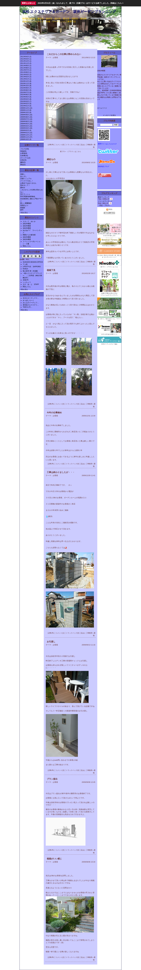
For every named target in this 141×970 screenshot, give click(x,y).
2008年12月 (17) (26, 135)
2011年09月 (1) (25, 66)
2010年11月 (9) (25, 83)
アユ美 (25, 264)
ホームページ (102, 108)
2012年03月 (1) (25, 59)
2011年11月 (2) (25, 63)
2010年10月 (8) (25, 86)
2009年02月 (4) (25, 130)
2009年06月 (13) (26, 121)
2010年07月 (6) (25, 92)
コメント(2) (60, 957)
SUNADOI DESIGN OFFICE (33, 262)
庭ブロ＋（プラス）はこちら (70, 151)
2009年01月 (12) (26, 133)
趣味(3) (23, 162)
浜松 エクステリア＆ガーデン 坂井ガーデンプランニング (69, 11)
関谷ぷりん (27, 246)
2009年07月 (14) (26, 119)
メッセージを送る (109, 115)
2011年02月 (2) (25, 77)
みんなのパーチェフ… (31, 303)
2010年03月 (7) (25, 101)
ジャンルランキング (105, 201)
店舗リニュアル (26, 179)
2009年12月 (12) (26, 108)
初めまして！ (25, 185)
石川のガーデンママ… (31, 298)
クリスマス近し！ (26, 181)
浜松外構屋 (27, 224)
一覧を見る (24, 213)
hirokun (25, 269)
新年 (22, 210)
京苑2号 (25, 280)
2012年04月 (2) (25, 57)
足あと (83, 145)
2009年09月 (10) (26, 115)
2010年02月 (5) (25, 103)
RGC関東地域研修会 (27, 196)
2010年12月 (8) (25, 81)
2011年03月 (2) (25, 74)
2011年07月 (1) (25, 70)
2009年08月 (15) (26, 117)
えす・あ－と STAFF (31, 284)
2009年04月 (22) (26, 126)
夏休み (22, 187)
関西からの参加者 (29, 235)
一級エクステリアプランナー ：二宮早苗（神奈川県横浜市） (32, 275)
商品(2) (23, 164)
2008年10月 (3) (25, 139)
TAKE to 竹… (27, 307)
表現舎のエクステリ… (31, 305)
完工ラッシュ (25, 194)
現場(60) (23, 151)
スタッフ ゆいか (29, 221)
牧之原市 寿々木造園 (30, 271)
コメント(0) (60, 145)
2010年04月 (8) (25, 99)
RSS (109, 209)
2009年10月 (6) (25, 112)
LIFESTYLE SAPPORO (32, 267)
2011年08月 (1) (25, 68)
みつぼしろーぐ (28, 300)
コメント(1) (60, 633)
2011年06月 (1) (25, 72)
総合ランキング (103, 197)
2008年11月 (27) (26, 137)
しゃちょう (27, 282)
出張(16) (23, 160)
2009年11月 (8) (25, 110)
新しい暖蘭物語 (26, 203)
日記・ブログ (104, 205)
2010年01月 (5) (25, 106)
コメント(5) (60, 262)
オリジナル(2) (25, 158)
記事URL (51, 145)
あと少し (23, 176)
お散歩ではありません (28, 183)
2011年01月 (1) (25, 79)
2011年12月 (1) (25, 61)
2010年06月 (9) (25, 95)
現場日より (24, 205)
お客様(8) (23, 153)
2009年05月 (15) (26, 124)
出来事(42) (24, 156)
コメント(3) (60, 770)
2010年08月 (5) (25, 90)
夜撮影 (22, 208)
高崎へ (22, 174)
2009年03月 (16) (26, 128)
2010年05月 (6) (25, 97)
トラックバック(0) (72, 145)
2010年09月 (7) (25, 88)
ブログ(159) (24, 149)
